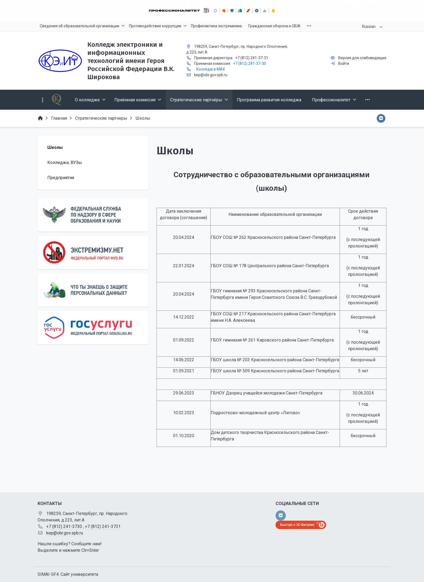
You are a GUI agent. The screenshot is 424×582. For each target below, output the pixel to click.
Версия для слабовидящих (362, 58)
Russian (369, 26)
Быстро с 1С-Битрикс (297, 525)
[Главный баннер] (212, 11)
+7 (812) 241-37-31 (251, 58)
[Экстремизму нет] (93, 252)
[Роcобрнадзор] (93, 215)
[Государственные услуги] (93, 327)
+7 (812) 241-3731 (103, 526)
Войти (343, 63)
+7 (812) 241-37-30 (249, 63)
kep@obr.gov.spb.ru (210, 75)
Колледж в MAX (210, 69)
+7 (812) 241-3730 (64, 526)
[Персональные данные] (93, 290)
